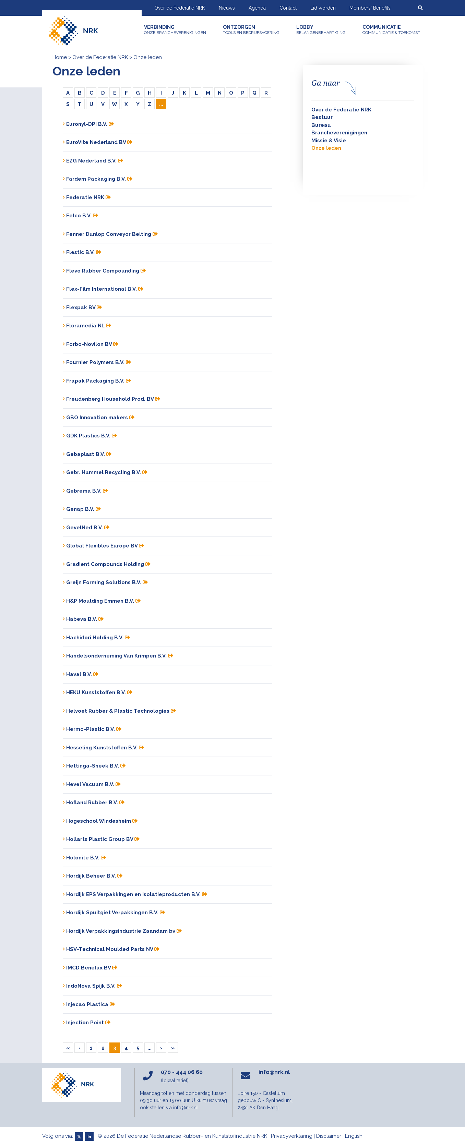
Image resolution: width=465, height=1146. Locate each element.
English (353, 1136)
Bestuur (322, 117)
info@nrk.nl (274, 1072)
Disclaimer (328, 1136)
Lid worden (323, 8)
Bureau (321, 125)
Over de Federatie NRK (179, 8)
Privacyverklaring (291, 1136)
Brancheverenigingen (339, 133)
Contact (288, 8)
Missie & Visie (328, 140)
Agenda (257, 8)
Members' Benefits (370, 8)
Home (59, 57)
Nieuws (227, 8)
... (161, 104)
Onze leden (326, 148)
